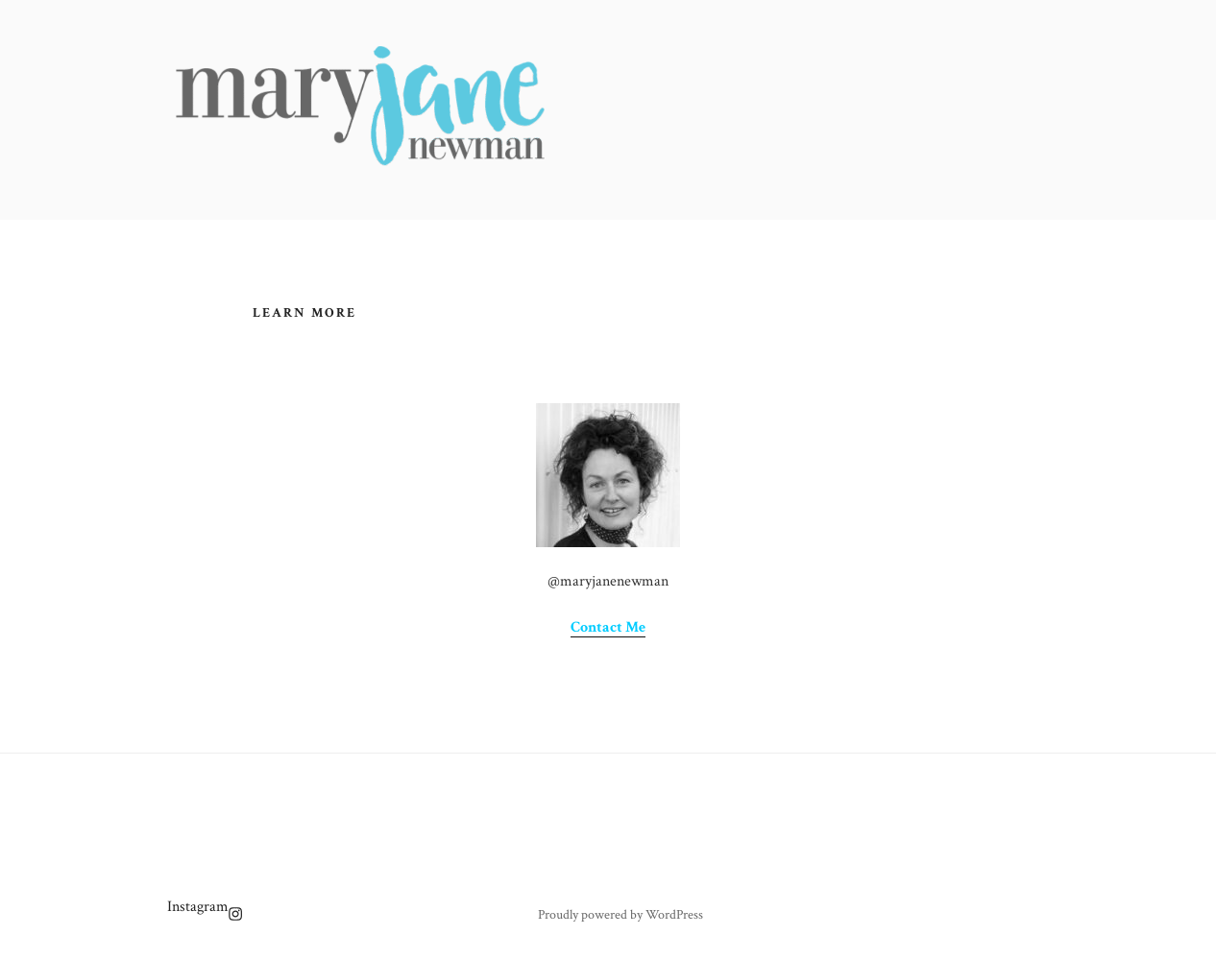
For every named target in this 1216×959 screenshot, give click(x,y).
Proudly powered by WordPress (620, 914)
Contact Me (608, 627)
